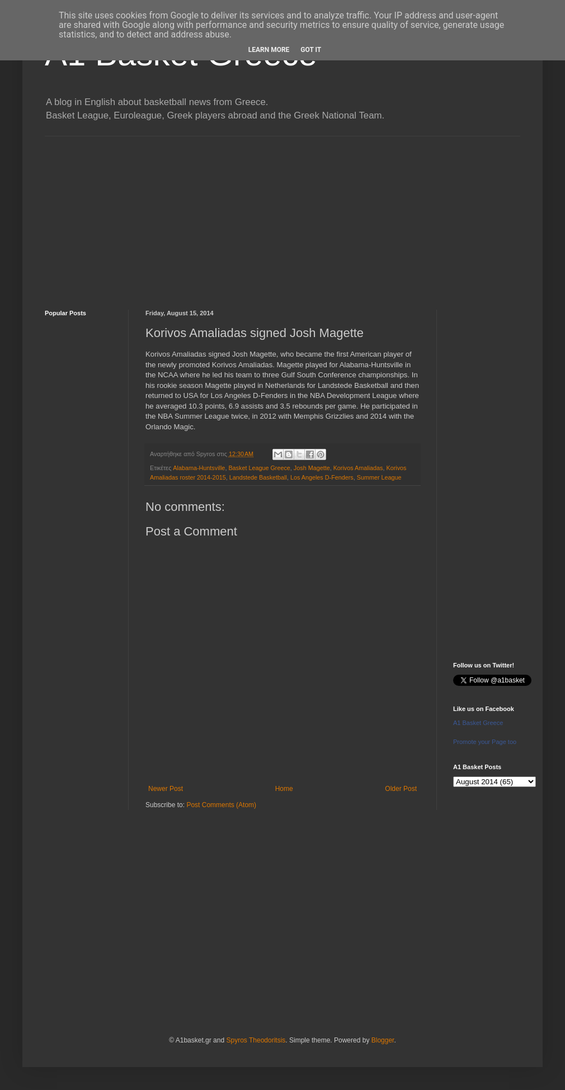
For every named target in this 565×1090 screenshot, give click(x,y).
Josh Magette (312, 468)
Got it (310, 50)
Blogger (382, 1040)
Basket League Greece (259, 468)
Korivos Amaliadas (358, 468)
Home (284, 789)
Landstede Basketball (258, 477)
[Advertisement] (282, 214)
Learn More (269, 50)
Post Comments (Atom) (221, 805)
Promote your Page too (484, 741)
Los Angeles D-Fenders (322, 477)
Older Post (401, 789)
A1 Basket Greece (478, 722)
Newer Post (165, 789)
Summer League (379, 477)
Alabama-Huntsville (199, 468)
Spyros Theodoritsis (255, 1040)
